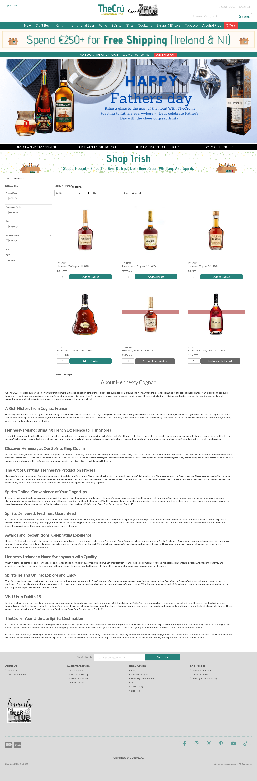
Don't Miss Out (166, 54)
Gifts (129, 25)
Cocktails (145, 25)
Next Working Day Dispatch (36, 147)
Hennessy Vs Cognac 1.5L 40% (139, 266)
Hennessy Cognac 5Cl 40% (203, 266)
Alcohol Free (211, 25)
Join (15, 5)
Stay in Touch (84, 657)
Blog (132, 670)
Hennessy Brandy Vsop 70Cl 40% (206, 350)
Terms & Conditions (201, 670)
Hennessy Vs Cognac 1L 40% (73, 266)
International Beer (81, 25)
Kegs (59, 25)
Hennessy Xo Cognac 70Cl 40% (74, 350)
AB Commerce (245, 764)
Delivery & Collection (78, 678)
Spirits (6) (13, 198)
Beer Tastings (136, 686)
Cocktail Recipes (138, 674)
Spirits (116, 25)
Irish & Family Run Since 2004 (97, 147)
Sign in (8, 5)
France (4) (13, 212)
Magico (224, 764)
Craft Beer (43, 25)
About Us (11, 670)
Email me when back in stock (155, 361)
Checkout (244, 6)
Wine (103, 25)
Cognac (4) (14, 226)
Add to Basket (90, 276)
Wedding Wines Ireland (141, 678)
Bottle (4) (13, 240)
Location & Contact (16, 674)
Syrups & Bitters (168, 25)
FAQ (131, 682)
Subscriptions (75, 670)
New (27, 25)
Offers (231, 25)
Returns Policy (75, 682)
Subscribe (162, 657)
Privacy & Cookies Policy (203, 678)
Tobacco (191, 25)
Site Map (134, 690)
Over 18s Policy (199, 674)
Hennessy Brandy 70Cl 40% (137, 350)
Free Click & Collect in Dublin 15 (158, 147)
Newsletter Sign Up (219, 147)
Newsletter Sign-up (78, 674)
